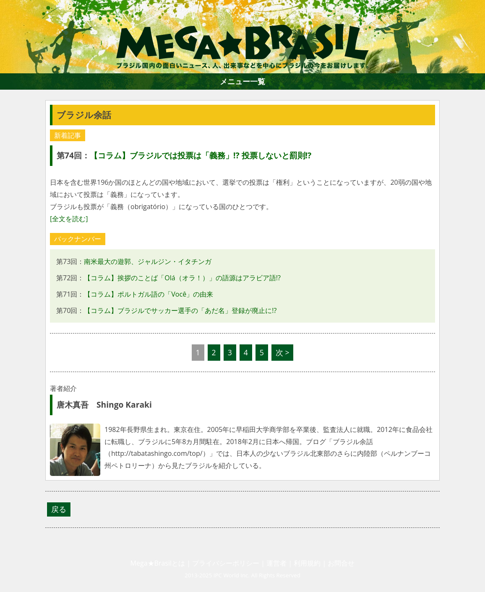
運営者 (276, 563)
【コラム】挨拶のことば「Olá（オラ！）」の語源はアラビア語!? (182, 277)
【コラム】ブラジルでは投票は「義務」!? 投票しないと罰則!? (200, 155)
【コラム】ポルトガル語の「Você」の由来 (148, 294)
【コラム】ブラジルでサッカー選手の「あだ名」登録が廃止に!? (180, 310)
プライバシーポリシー (225, 563)
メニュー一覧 (242, 81)
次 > (282, 352)
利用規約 (307, 563)
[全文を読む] (69, 218)
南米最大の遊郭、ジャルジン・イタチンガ (147, 261)
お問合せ (341, 563)
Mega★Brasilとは (157, 563)
